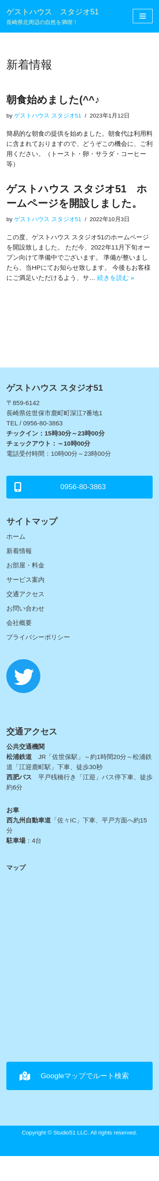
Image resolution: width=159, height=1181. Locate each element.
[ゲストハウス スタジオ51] (52, 16)
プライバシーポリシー (38, 637)
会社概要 (19, 622)
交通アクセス (25, 593)
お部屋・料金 (25, 565)
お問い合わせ (25, 608)
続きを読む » (115, 277)
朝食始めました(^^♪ (53, 99)
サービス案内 (25, 579)
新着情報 (19, 550)
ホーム (15, 536)
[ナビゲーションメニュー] (143, 16)
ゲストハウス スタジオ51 (47, 115)
